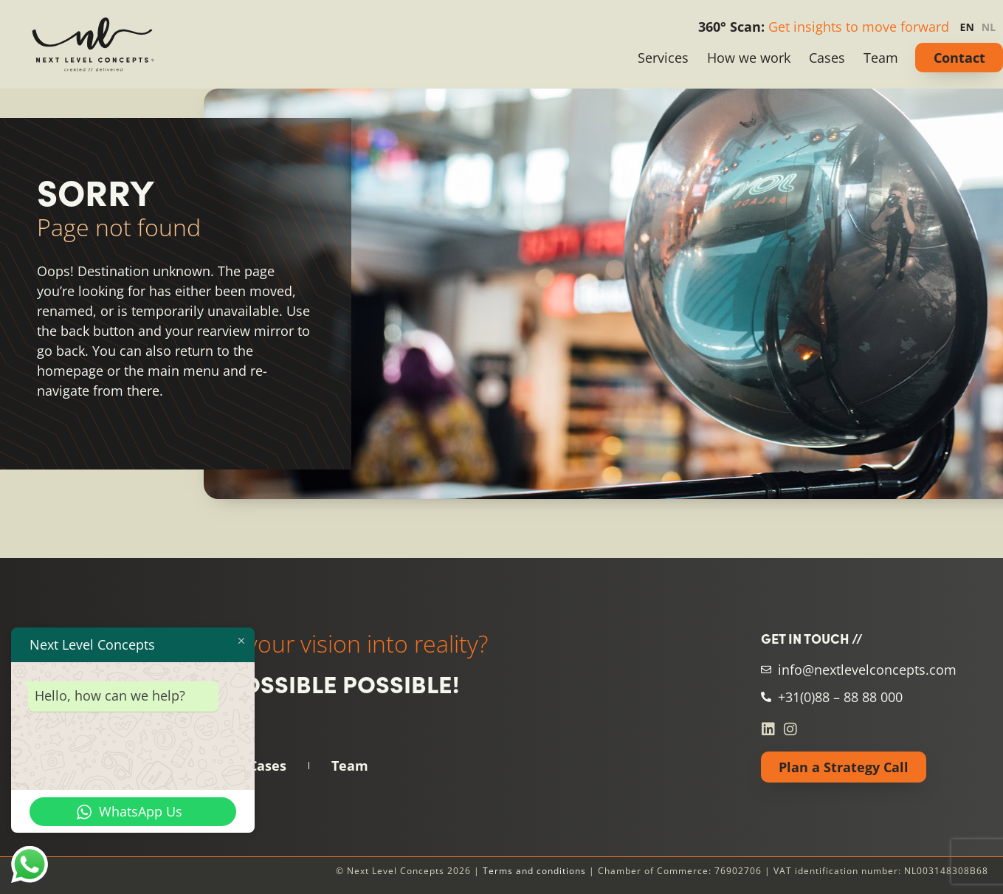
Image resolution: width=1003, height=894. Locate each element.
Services (663, 57)
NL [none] (989, 27)
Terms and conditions (534, 870)
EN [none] (967, 27)
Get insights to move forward (858, 26)
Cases (827, 57)
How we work (748, 57)
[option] (992, 27)
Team (881, 57)
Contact (959, 57)
